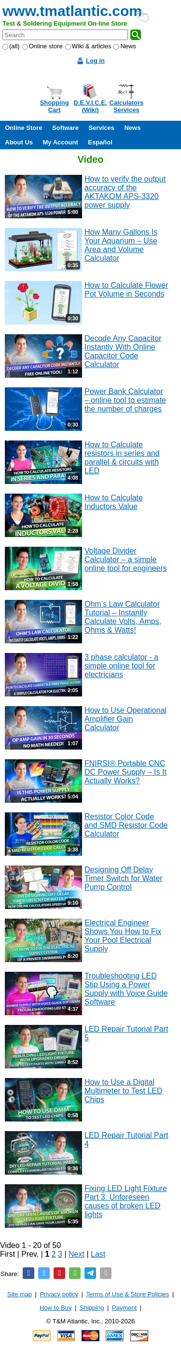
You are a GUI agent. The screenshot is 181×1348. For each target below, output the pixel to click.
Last (98, 1254)
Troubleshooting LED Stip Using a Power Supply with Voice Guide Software (126, 989)
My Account (60, 142)
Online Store (23, 127)
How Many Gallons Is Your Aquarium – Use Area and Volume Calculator (120, 245)
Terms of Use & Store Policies (127, 1294)
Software (65, 127)
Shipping (92, 1307)
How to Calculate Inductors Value (113, 502)
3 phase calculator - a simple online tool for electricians (121, 666)
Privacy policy (59, 1294)
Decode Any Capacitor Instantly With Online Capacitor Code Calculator (122, 351)
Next (76, 1254)
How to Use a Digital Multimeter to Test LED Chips (123, 1091)
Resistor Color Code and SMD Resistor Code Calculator (126, 825)
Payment (124, 1307)
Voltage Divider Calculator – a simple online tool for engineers (125, 559)
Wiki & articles (88, 46)
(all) (11, 46)
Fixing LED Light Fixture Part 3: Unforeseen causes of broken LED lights (125, 1201)
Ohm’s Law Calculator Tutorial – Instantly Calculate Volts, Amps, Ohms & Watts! (122, 617)
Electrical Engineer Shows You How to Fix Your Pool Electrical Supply (122, 936)
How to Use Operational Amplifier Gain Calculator (125, 719)
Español (100, 142)
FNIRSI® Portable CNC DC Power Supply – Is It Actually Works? (125, 772)
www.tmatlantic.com (72, 11)
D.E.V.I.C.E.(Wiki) (90, 106)
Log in (95, 60)
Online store (42, 46)
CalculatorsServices (127, 106)
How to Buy (55, 1307)
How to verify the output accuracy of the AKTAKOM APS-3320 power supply (125, 192)
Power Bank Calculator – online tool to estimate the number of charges (125, 400)
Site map (19, 1294)
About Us (19, 142)
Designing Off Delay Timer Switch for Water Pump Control (123, 878)
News (124, 46)
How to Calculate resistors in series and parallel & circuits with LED (122, 457)
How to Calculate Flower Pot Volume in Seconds (126, 289)
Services (101, 127)
